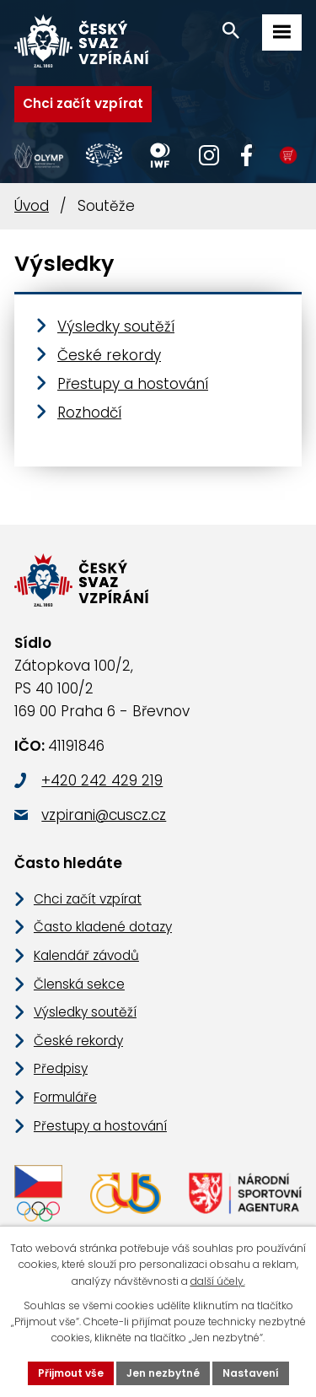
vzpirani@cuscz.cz (103, 815)
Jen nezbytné (163, 1373)
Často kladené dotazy (103, 927)
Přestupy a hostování (132, 384)
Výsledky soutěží (115, 326)
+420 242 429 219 (102, 780)
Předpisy (61, 1068)
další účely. (217, 1281)
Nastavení (250, 1373)
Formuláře (65, 1097)
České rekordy (109, 355)
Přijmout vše (71, 1373)
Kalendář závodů (86, 955)
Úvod (31, 206)
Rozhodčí (89, 412)
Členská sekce (79, 984)
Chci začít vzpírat (83, 103)
